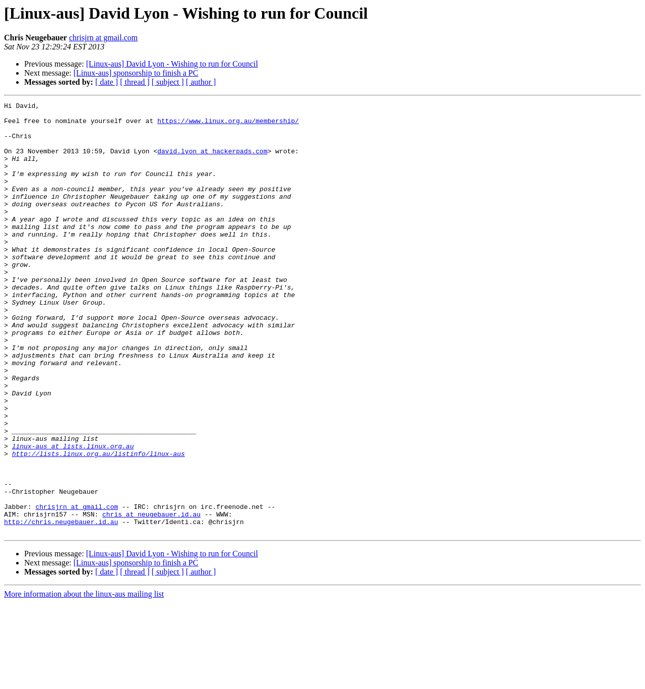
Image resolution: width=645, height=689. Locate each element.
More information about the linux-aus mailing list (84, 680)
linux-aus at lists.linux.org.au (73, 515)
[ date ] (106, 82)
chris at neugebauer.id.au (151, 597)
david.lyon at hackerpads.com (212, 161)
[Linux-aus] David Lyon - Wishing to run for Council (172, 64)
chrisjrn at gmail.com (103, 37)
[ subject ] (168, 82)
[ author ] (201, 82)
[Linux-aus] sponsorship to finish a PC (136, 73)
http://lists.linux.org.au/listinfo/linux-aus (98, 524)
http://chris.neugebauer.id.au (61, 606)
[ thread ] (135, 82)
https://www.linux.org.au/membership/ (228, 125)
